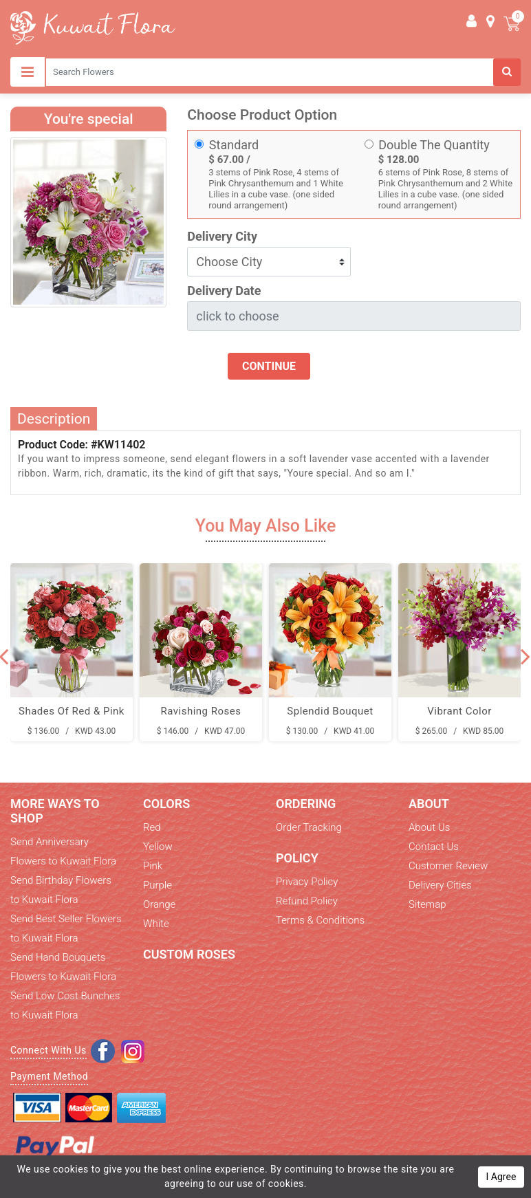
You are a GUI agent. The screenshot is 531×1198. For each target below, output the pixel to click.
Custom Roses (189, 954)
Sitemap (427, 904)
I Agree (501, 1176)
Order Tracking (309, 827)
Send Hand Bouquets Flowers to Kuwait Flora (63, 967)
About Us (429, 827)
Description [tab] (53, 419)
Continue (269, 366)
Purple (157, 885)
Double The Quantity (434, 145)
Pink (152, 866)
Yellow (158, 846)
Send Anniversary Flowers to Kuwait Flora (63, 851)
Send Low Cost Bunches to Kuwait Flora (65, 1005)
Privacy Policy (307, 881)
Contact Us (434, 846)
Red (152, 827)
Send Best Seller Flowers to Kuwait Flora (66, 928)
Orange (159, 904)
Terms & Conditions (320, 920)
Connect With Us (48, 1050)
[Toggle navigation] (27, 72)
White (156, 923)
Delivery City (222, 236)
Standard (234, 145)
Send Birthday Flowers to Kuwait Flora (60, 890)
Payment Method (49, 1076)
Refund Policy (307, 901)
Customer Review (448, 866)
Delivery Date (224, 290)
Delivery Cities (440, 885)
